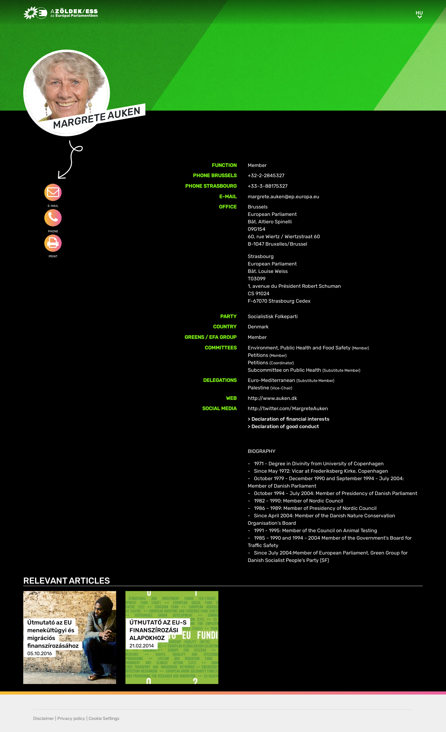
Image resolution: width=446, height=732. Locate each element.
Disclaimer (43, 718)
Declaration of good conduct (285, 426)
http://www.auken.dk (272, 398)
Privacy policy (71, 718)
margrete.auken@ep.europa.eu (283, 196)
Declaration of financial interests (290, 419)
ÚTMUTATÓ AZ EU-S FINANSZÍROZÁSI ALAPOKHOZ (157, 630)
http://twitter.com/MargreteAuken (288, 408)
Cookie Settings (104, 718)
